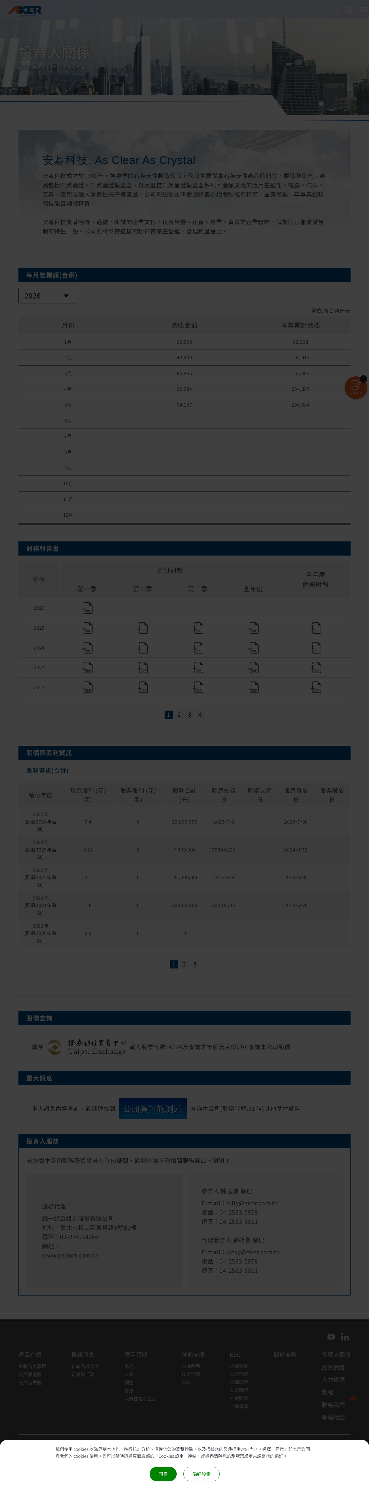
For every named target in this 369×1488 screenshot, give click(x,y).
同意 (163, 1473)
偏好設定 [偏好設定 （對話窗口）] (201, 1473)
